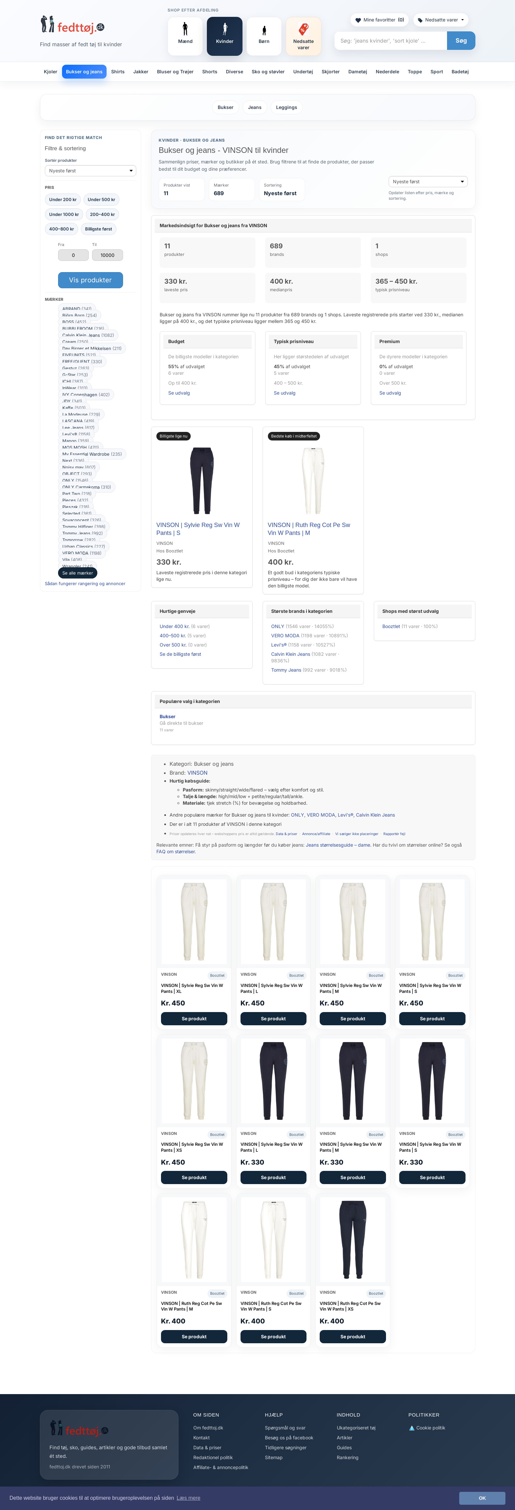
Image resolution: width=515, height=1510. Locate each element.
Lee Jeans (78, 427)
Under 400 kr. (175, 626)
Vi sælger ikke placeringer (356, 834)
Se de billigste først (180, 654)
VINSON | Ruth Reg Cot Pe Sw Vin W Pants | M (191, 1306)
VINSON (197, 772)
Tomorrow (79, 540)
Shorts (209, 71)
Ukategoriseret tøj (356, 1427)
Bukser (226, 107)
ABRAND (77, 308)
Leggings (286, 107)
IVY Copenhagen (86, 394)
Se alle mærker (77, 573)
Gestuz (75, 368)
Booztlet (391, 626)
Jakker (140, 71)
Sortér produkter (61, 160)
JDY (72, 401)
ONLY (75, 480)
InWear (75, 388)
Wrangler (77, 566)
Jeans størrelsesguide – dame (338, 845)
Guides (344, 1447)
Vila (72, 559)
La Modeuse (81, 414)
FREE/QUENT (82, 361)
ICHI (72, 381)
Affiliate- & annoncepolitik (220, 1467)
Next (73, 460)
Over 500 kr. (173, 645)
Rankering (348, 1457)
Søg (461, 40)
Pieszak (75, 506)
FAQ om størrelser (175, 851)
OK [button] (482, 1498)
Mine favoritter (379, 20)
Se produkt (194, 1018)
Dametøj (357, 71)
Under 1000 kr (64, 214)
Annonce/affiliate (316, 834)
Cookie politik (426, 1428)
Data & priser (286, 834)
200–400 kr (102, 214)
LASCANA (78, 421)
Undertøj (303, 71)
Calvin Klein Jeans (88, 335)
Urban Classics (83, 546)
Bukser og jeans (84, 71)
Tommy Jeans (82, 533)
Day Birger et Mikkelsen (92, 348)
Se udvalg (179, 393)
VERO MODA (82, 553)
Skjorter (331, 71)
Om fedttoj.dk (208, 1427)
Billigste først (98, 228)
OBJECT (77, 473)
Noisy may (79, 467)
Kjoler (50, 71)
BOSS (74, 322)
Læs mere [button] (188, 1498)
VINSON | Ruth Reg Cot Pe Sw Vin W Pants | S (271, 1306)
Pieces (75, 500)
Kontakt (201, 1437)
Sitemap (274, 1457)
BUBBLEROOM (83, 328)
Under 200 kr (63, 199)
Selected (77, 513)
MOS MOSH (80, 447)
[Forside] (72, 25)
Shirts (118, 71)
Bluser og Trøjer (175, 71)
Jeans (255, 107)
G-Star (75, 374)
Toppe (415, 71)
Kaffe (74, 407)
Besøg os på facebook (289, 1437)
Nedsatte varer (441, 19)
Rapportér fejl (394, 834)
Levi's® (76, 434)
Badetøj (460, 71)
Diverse (234, 71)
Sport (437, 71)
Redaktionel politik (213, 1457)
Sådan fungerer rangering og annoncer (85, 583)
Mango (75, 440)
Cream (75, 341)
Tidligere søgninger (285, 1447)
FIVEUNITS (79, 355)
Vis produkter (90, 280)
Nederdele (387, 71)
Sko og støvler (268, 71)
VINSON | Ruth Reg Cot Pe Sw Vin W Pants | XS (350, 1306)
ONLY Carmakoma (86, 487)
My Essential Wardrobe (92, 454)
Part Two (77, 493)
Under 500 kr (101, 199)
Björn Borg (79, 315)
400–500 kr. (173, 635)
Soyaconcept (81, 520)
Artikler (344, 1437)
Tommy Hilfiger (84, 526)
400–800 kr (61, 228)
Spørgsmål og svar (285, 1427)
